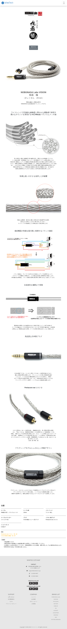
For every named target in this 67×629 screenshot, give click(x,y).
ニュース (33, 597)
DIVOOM (56, 599)
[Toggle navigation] (64, 3)
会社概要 (33, 599)
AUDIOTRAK (56, 612)
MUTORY (56, 603)
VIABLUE (56, 606)
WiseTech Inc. (34, 627)
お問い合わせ (11, 597)
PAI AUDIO (55, 601)
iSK (56, 608)
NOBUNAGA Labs (56, 597)
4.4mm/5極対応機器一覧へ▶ (8, 535)
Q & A (11, 601)
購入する (33, 47)
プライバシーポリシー (11, 603)
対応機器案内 (11, 599)
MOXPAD (56, 615)
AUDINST (56, 610)
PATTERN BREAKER (55, 619)
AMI (56, 617)
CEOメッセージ (33, 601)
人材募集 (33, 603)
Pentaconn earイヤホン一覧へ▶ (9, 534)
